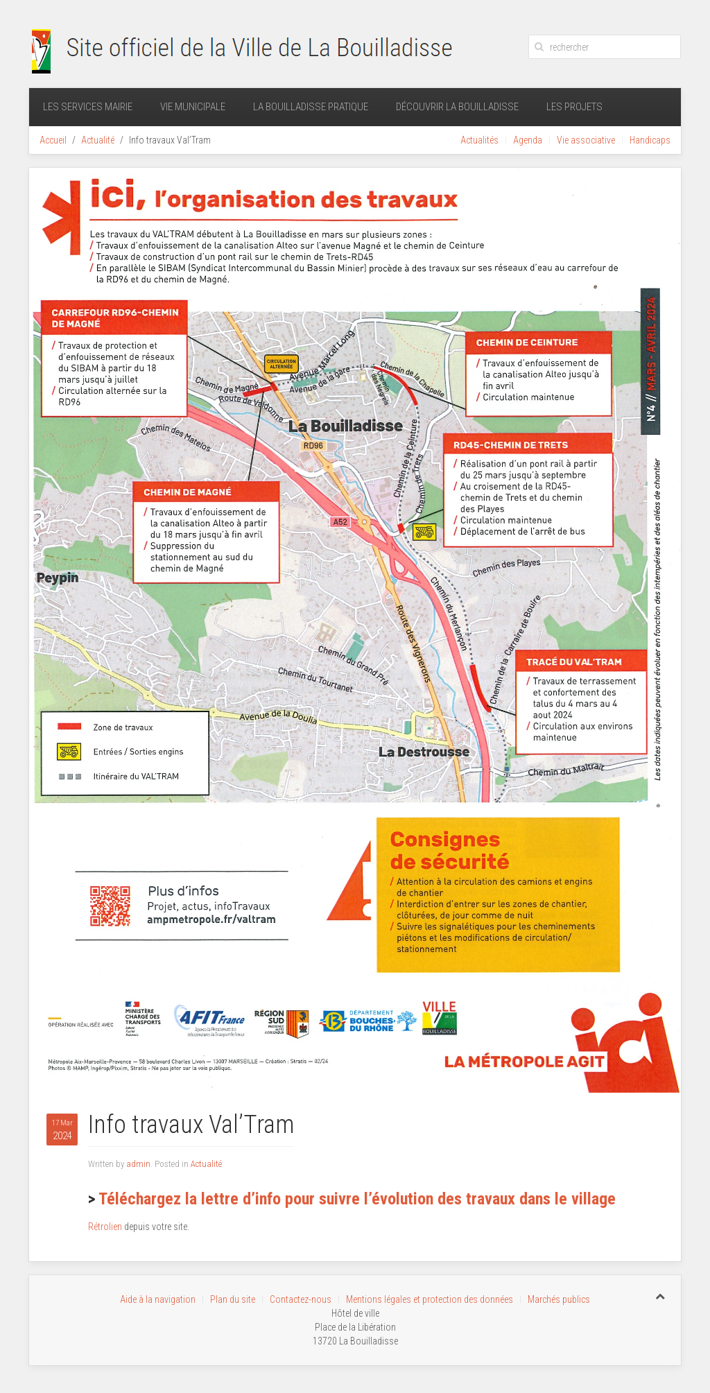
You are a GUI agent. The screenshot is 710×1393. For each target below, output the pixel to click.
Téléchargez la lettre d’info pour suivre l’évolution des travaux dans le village (357, 1199)
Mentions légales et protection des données (429, 1299)
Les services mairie (87, 107)
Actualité (97, 140)
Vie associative (586, 140)
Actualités (479, 140)
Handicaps (650, 140)
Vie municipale (192, 107)
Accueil (53, 140)
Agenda (527, 140)
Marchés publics (559, 1299)
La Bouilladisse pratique (310, 107)
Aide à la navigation (158, 1299)
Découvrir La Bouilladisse (457, 107)
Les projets (574, 107)
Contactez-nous (300, 1299)
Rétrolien (105, 1226)
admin (138, 1164)
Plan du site (232, 1299)
